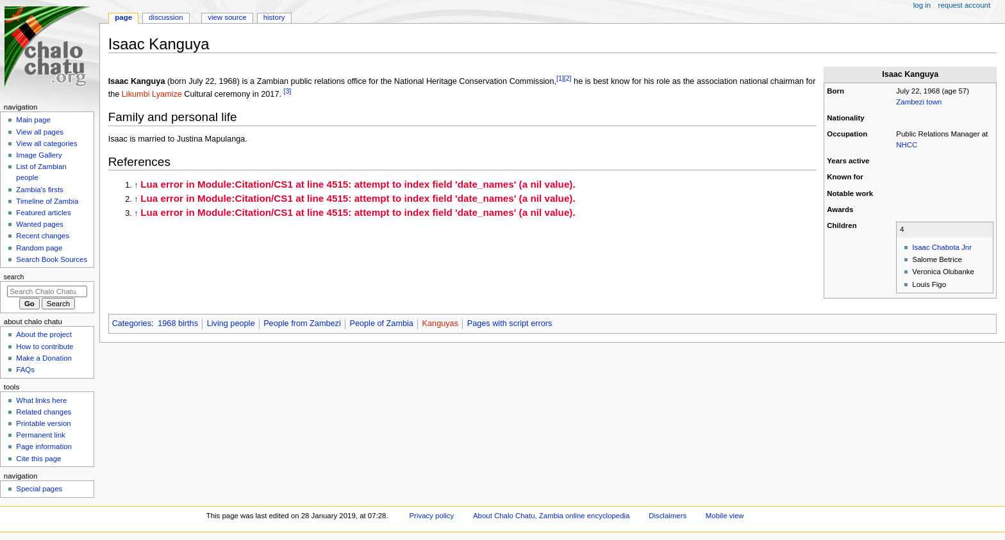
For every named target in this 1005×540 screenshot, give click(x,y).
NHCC (906, 145)
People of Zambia (381, 323)
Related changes (43, 412)
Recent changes (42, 236)
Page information (44, 446)
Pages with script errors (509, 323)
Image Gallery (39, 155)
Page (123, 17)
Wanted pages (39, 224)
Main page (33, 120)
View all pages (39, 132)
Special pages (39, 489)
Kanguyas (440, 323)
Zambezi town (919, 102)
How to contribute (44, 346)
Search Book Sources (51, 259)
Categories (131, 323)
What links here (41, 400)
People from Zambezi (302, 323)
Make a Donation (44, 358)
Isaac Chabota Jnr (942, 247)
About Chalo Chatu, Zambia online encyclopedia (551, 516)
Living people (231, 323)
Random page (39, 248)
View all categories (46, 143)
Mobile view (725, 516)
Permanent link (40, 435)
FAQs (25, 369)
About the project (44, 334)
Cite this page (38, 458)
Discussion (166, 17)
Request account (964, 5)
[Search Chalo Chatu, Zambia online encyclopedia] (47, 291)
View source (227, 17)
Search (14, 277)
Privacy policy (431, 516)
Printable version (43, 423)
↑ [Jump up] (136, 185)
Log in (922, 5)
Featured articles (43, 213)
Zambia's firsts (39, 189)
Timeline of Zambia (47, 201)
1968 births (178, 323)
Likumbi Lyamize (152, 94)
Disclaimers (667, 516)
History (274, 17)
